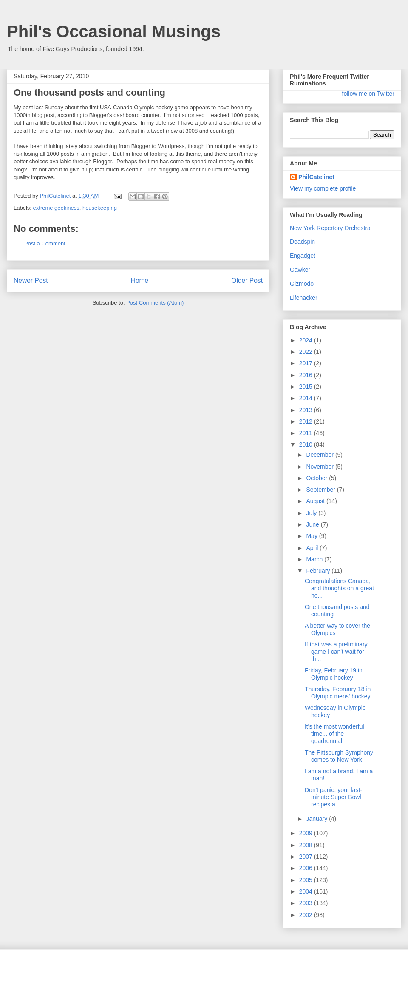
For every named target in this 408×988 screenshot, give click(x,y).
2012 (306, 421)
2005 (306, 880)
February (319, 570)
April (313, 547)
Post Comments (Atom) (155, 302)
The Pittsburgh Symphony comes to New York (339, 756)
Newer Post (31, 280)
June (313, 524)
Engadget (302, 255)
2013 (306, 410)
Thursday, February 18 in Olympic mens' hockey (338, 693)
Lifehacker (303, 297)
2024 (306, 340)
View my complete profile (323, 188)
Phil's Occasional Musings (114, 31)
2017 (306, 363)
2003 (306, 903)
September (321, 489)
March (315, 559)
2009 (306, 833)
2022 (306, 351)
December (320, 454)
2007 (306, 856)
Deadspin (302, 241)
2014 (306, 398)
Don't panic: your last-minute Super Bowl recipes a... (333, 797)
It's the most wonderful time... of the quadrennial (334, 733)
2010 (306, 444)
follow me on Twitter (368, 93)
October (317, 478)
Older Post (247, 280)
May (312, 535)
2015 (306, 386)
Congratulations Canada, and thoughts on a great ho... (339, 588)
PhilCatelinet (316, 177)
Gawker (300, 269)
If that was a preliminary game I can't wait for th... (336, 651)
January (317, 818)
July (312, 513)
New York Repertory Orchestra (330, 228)
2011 (306, 433)
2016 (306, 375)
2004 (306, 891)
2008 (306, 845)
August (316, 501)
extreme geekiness (56, 208)
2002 (306, 914)
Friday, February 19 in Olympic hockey (334, 674)
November (320, 466)
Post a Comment (44, 243)
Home (140, 280)
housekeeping (99, 208)
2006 (306, 868)
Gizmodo (302, 283)
